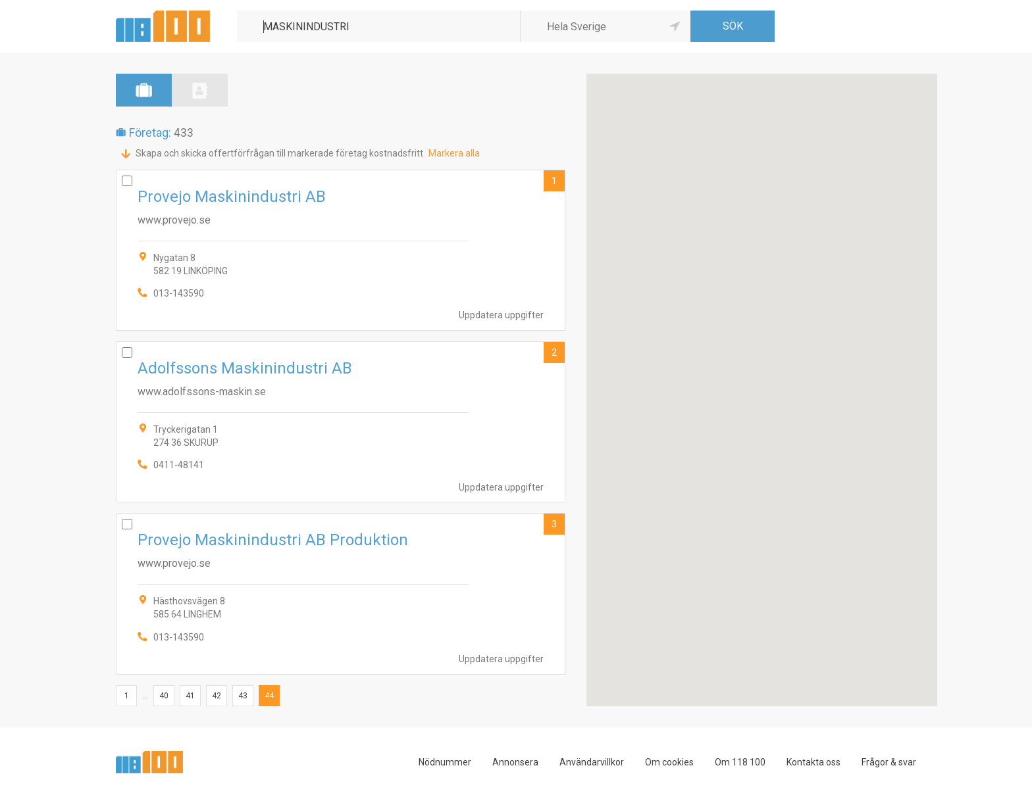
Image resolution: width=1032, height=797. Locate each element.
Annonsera (515, 762)
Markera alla (454, 153)
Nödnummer (445, 762)
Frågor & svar (889, 762)
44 (269, 695)
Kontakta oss (813, 762)
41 (190, 695)
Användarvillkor (591, 762)
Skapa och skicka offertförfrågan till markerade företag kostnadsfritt (279, 153)
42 (216, 695)
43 (242, 695)
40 (163, 695)
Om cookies (669, 762)
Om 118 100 (740, 762)
